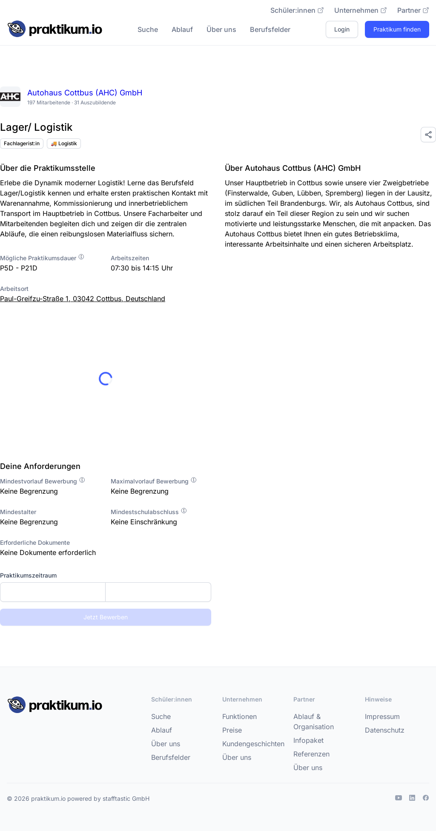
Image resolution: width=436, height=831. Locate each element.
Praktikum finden (397, 29)
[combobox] (105, 592)
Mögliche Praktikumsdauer (42, 258)
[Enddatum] (158, 592)
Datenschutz (384, 730)
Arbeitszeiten (130, 258)
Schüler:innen (297, 10)
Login (342, 29)
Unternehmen (360, 10)
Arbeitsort (14, 288)
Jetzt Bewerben (105, 617)
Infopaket (308, 740)
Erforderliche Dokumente (35, 542)
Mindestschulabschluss (149, 511)
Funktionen (239, 716)
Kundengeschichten (253, 743)
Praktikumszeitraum (28, 575)
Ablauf (182, 29)
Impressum (382, 716)
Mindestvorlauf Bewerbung (43, 481)
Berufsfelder (270, 29)
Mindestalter (18, 511)
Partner (413, 10)
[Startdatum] (52, 592)
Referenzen (311, 754)
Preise (232, 730)
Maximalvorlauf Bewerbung (154, 481)
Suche (148, 29)
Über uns (221, 29)
